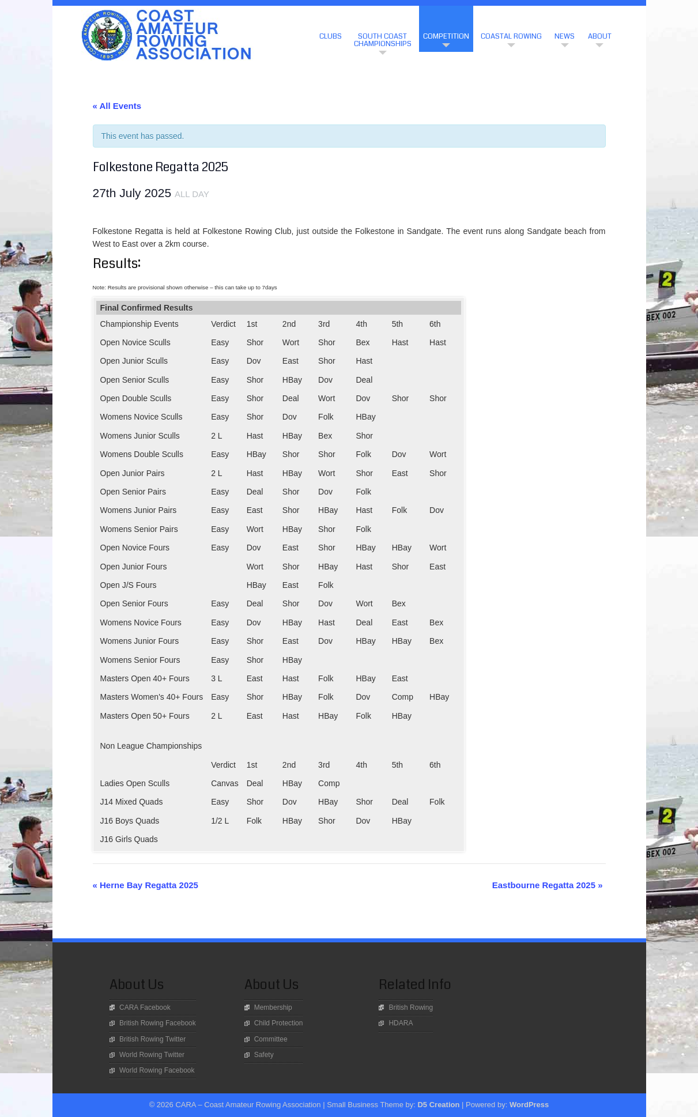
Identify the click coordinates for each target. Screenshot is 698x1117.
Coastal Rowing (511, 36)
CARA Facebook (145, 1007)
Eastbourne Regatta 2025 (547, 885)
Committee (271, 1039)
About (600, 36)
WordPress (529, 1104)
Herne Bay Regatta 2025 (145, 885)
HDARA (400, 1023)
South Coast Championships (383, 40)
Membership (273, 1007)
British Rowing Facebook (157, 1023)
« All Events (117, 106)
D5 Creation (438, 1104)
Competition (446, 36)
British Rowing (410, 1007)
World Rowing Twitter (151, 1055)
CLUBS (330, 36)
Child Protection (278, 1023)
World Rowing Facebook (157, 1070)
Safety (264, 1055)
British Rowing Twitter (152, 1039)
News (564, 36)
